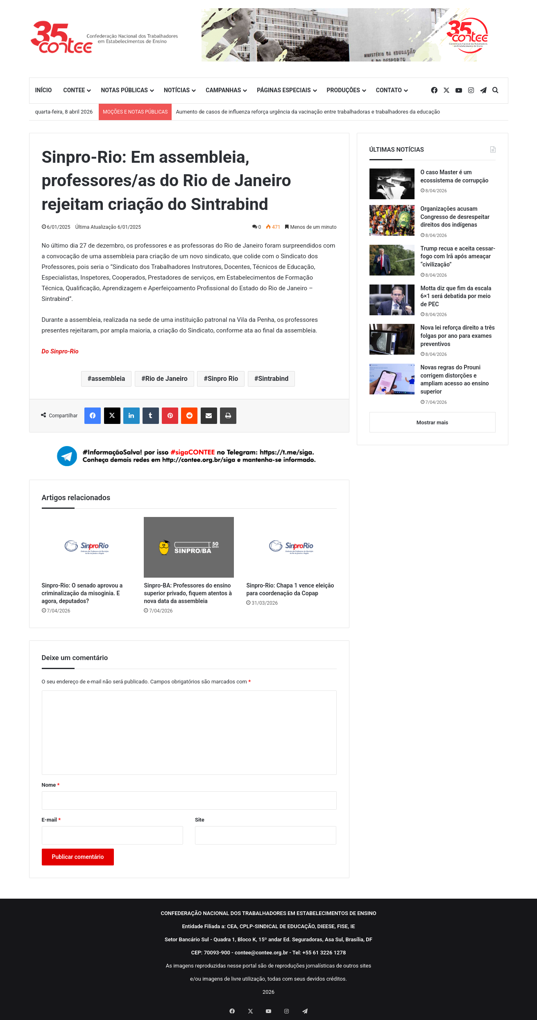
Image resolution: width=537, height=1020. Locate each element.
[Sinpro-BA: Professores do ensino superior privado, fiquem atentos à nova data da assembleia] (189, 547)
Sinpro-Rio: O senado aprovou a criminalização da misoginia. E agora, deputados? (82, 593)
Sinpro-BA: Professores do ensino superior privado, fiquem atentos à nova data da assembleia (188, 593)
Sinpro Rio (223, 378)
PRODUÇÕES (343, 90)
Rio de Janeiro (166, 378)
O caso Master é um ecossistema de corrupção (455, 176)
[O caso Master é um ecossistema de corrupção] (392, 183)
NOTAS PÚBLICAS (124, 90)
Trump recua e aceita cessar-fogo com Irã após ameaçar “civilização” (458, 256)
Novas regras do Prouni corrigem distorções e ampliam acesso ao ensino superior (455, 379)
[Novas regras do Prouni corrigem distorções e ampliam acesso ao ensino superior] (392, 379)
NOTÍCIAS (177, 90)
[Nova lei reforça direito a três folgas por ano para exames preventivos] (392, 339)
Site (199, 820)
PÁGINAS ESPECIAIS (283, 90)
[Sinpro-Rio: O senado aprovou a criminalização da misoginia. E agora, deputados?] (87, 547)
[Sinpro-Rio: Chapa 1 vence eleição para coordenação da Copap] (291, 547)
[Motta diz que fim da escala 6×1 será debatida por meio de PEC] (392, 300)
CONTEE (74, 90)
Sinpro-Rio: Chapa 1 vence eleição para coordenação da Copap (290, 589)
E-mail (51, 820)
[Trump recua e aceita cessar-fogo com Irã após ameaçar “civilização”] (392, 260)
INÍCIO (43, 90)
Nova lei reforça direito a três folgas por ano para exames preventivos (458, 335)
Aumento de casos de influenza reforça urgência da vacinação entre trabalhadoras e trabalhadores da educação (308, 112)
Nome (51, 785)
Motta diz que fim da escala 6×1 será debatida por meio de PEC (456, 296)
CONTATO (389, 90)
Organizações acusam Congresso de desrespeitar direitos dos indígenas (455, 216)
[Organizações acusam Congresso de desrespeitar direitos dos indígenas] (392, 220)
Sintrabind (273, 378)
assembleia (108, 378)
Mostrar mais (432, 422)
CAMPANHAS (223, 90)
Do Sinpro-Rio (60, 351)
